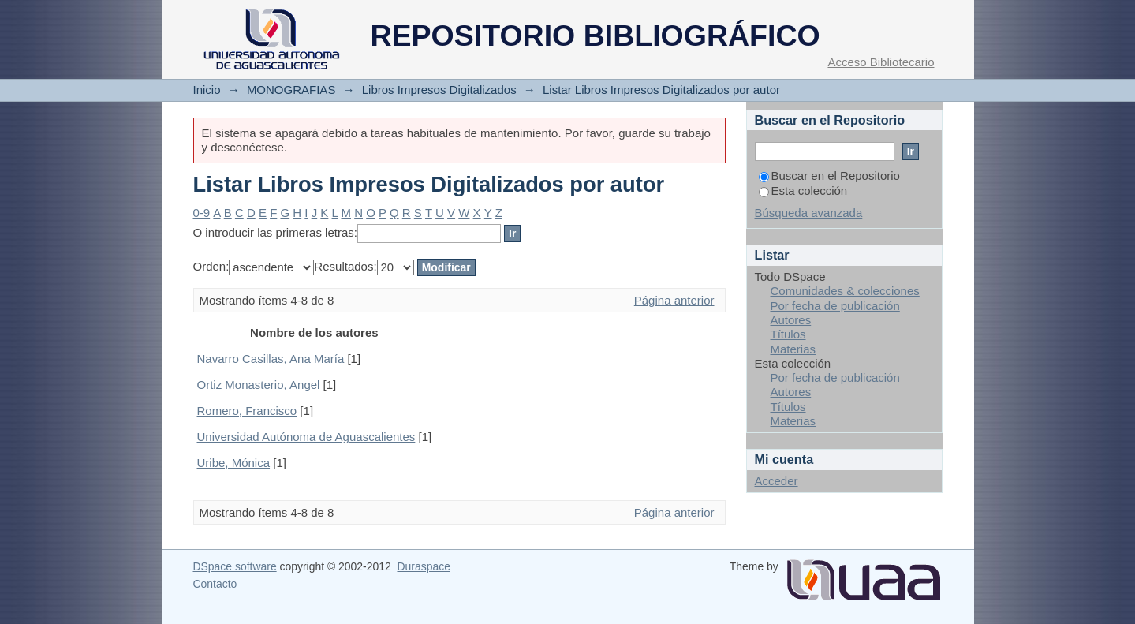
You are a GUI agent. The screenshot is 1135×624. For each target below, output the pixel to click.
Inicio (207, 89)
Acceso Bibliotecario (880, 62)
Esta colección (803, 190)
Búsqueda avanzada (809, 212)
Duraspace (423, 566)
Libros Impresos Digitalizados (439, 89)
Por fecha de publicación (835, 305)
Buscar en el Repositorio (829, 175)
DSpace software (235, 566)
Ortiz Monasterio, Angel (258, 384)
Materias (793, 349)
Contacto (215, 583)
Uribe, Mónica (234, 462)
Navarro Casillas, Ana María (271, 358)
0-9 (202, 212)
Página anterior (674, 300)
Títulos (788, 334)
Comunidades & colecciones (845, 290)
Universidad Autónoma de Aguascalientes (306, 436)
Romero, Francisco (247, 410)
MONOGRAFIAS (291, 89)
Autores (791, 320)
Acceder (776, 481)
